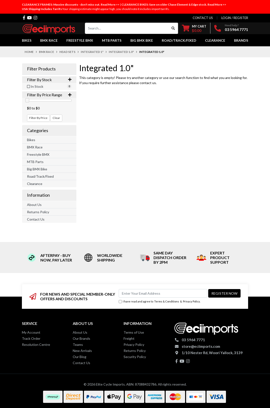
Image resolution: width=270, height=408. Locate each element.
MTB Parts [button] (111, 40)
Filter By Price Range (49, 94)
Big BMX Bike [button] (141, 40)
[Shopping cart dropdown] (194, 28)
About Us (34, 205)
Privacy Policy (191, 301)
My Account (31, 332)
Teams (78, 344)
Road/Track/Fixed (40, 176)
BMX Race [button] (49, 40)
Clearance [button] (215, 40)
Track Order (31, 338)
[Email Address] (163, 293)
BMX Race (35, 147)
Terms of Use (134, 332)
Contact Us (36, 219)
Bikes (31, 140)
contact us (203, 18)
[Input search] (127, 28)
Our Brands (81, 338)
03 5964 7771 (236, 29)
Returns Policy (38, 212)
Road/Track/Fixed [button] (179, 40)
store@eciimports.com (201, 346)
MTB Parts (35, 162)
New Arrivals (82, 351)
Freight (129, 338)
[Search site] (173, 28)
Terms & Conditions (166, 301)
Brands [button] (241, 40)
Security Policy (135, 357)
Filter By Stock (49, 79)
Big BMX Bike (37, 169)
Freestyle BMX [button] (79, 40)
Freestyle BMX (38, 154)
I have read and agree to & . (159, 302)
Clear (56, 118)
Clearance (34, 184)
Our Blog (79, 357)
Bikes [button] (26, 40)
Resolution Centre (36, 344)
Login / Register (234, 18)
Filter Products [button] (41, 68)
